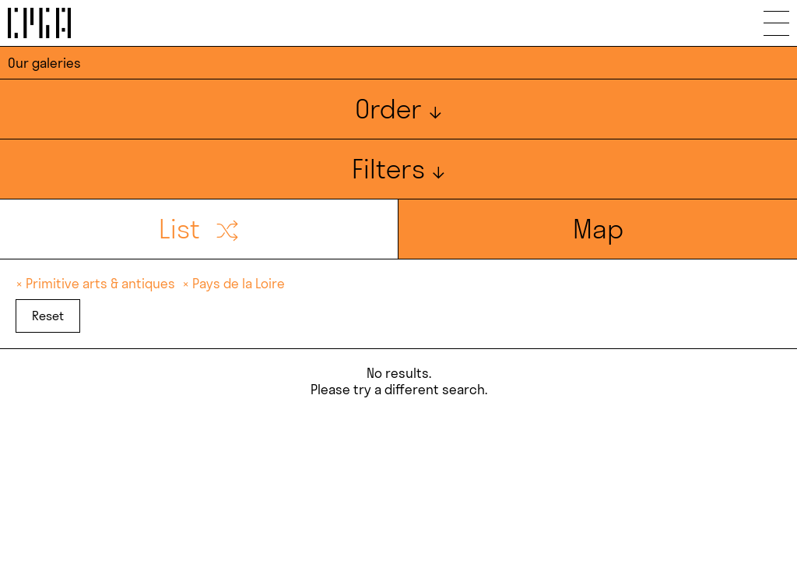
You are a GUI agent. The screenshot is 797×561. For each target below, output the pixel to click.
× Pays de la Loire (233, 283)
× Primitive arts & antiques (97, 283)
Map (598, 228)
